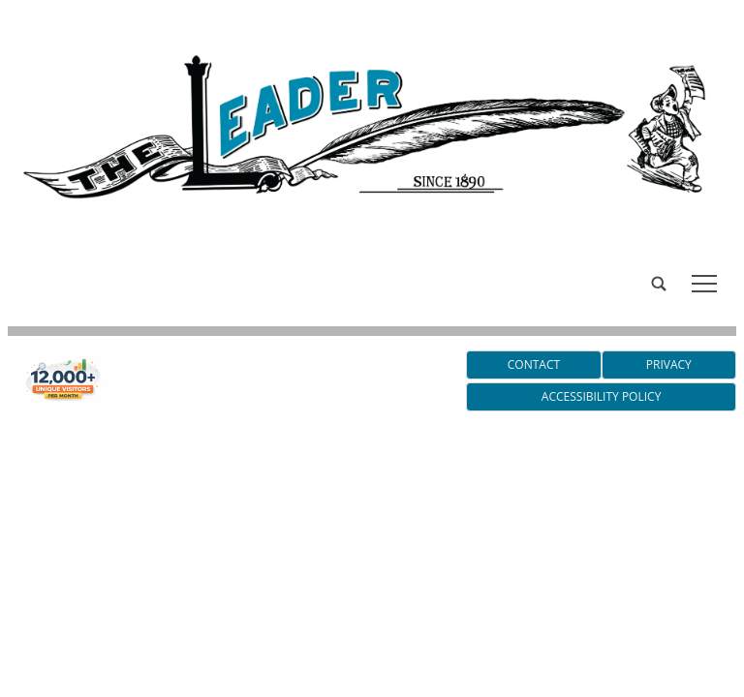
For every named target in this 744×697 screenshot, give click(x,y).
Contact (534, 364)
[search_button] (15, 269)
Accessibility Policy (601, 396)
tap (704, 283)
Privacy (669, 364)
